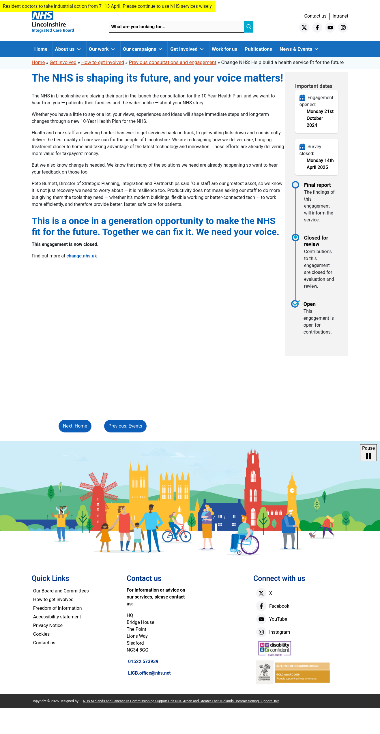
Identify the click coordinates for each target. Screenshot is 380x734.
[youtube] (330, 27)
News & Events (299, 49)
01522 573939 (143, 661)
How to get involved (102, 62)
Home (41, 49)
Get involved (187, 49)
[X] (261, 593)
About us (68, 49)
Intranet (340, 16)
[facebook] (317, 27)
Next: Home (75, 426)
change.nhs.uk (81, 256)
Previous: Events (125, 426)
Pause (368, 452)
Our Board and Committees (61, 591)
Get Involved (63, 62)
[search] (248, 27)
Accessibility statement (57, 617)
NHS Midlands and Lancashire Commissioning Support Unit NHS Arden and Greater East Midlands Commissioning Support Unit (181, 701)
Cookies (41, 634)
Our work (102, 49)
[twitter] (304, 27)
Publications (258, 49)
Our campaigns (143, 49)
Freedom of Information (57, 608)
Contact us (315, 16)
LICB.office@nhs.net (149, 673)
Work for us (224, 49)
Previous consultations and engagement (172, 62)
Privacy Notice (48, 625)
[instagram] (343, 27)
